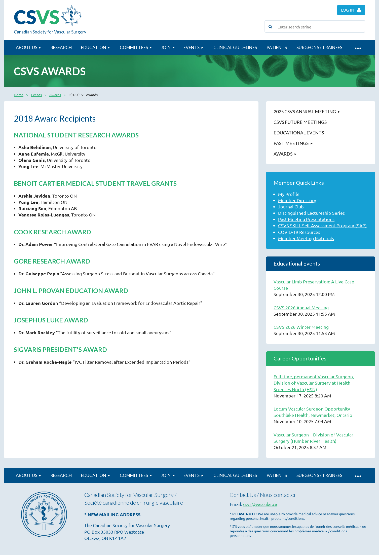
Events (36, 94)
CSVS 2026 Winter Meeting (301, 326)
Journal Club (291, 206)
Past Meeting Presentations (306, 219)
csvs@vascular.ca (260, 504)
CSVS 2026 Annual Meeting (301, 307)
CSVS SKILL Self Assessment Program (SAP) (322, 225)
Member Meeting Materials (306, 238)
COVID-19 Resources (299, 232)
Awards (55, 94)
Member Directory (297, 200)
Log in (347, 10)
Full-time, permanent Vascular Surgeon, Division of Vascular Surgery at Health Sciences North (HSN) (314, 383)
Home (18, 94)
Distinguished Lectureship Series (312, 212)
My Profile (288, 194)
